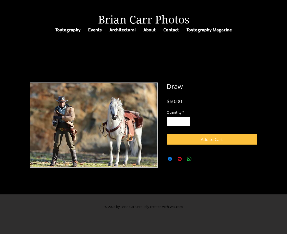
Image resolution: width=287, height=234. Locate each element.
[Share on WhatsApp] (189, 159)
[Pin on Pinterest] (180, 159)
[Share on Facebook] (170, 159)
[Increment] (186, 121)
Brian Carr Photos (143, 20)
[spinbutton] (178, 121)
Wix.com (176, 206)
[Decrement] (170, 121)
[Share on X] (199, 159)
